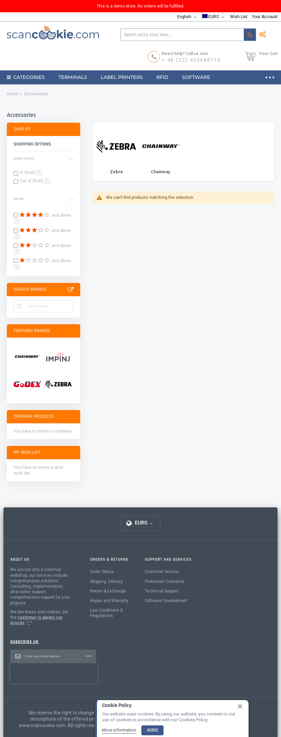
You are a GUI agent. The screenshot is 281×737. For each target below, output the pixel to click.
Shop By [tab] (22, 129)
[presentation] (54, 673)
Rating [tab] (19, 199)
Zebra (116, 171)
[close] (240, 706)
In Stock (31, 172)
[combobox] (188, 35)
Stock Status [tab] (24, 158)
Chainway (160, 171)
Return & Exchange (108, 591)
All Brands (70, 289)
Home (12, 94)
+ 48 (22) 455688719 (191, 60)
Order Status (102, 571)
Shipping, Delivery (106, 581)
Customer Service (162, 571)
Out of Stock (35, 180)
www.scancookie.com (42, 725)
